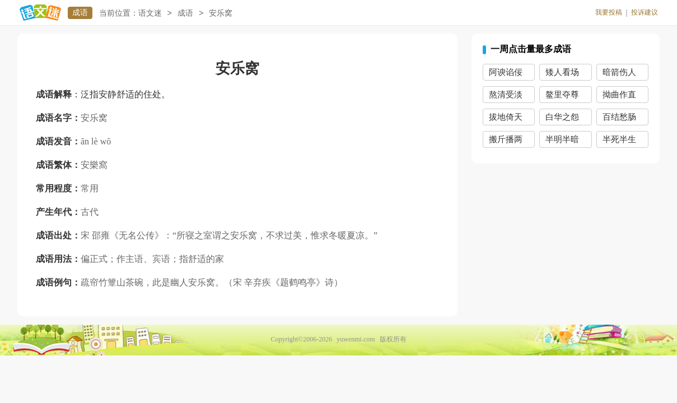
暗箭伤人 (619, 72)
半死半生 (619, 139)
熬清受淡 (505, 94)
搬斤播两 (505, 139)
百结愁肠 (619, 117)
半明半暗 (562, 139)
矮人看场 (562, 72)
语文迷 (150, 13)
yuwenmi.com (356, 339)
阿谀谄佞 (505, 72)
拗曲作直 (619, 94)
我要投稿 (608, 12)
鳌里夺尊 (562, 94)
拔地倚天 (505, 117)
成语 (80, 12)
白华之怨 (562, 117)
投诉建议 (644, 12)
